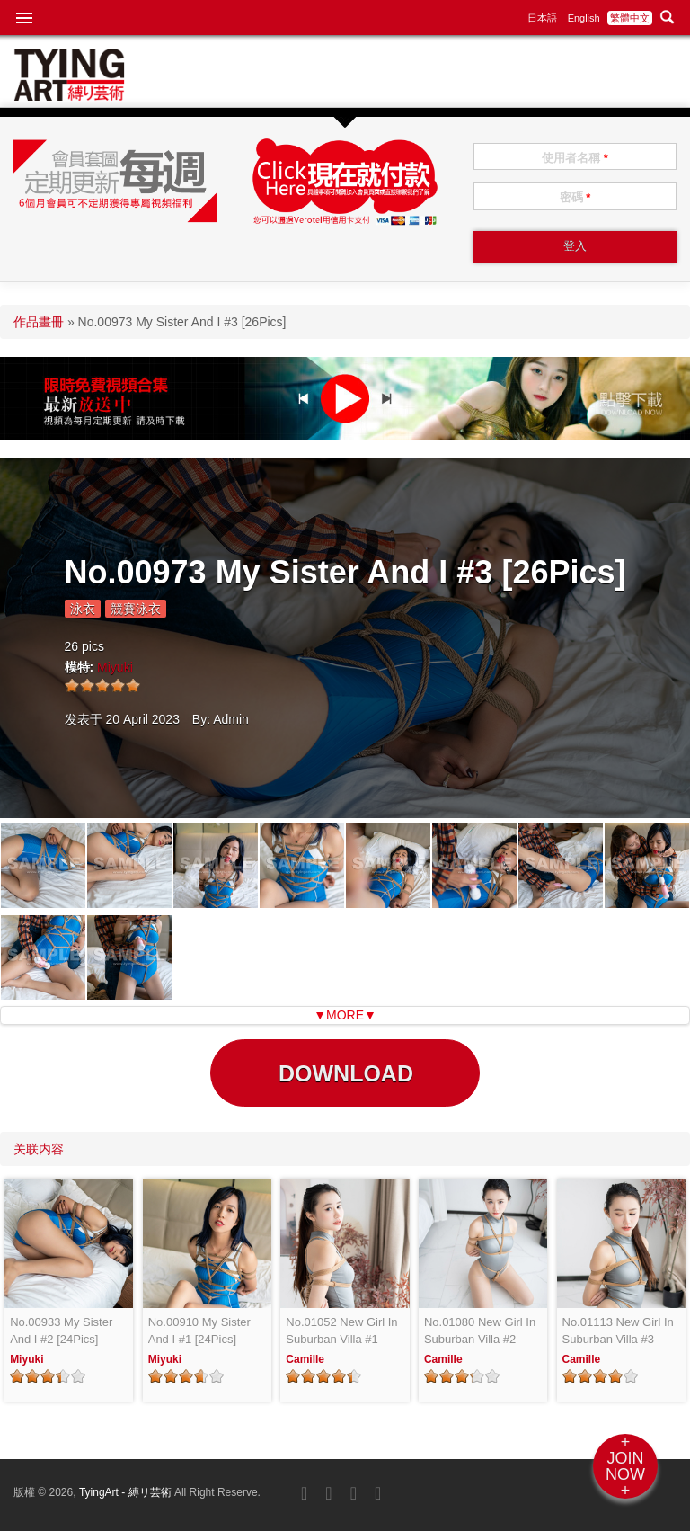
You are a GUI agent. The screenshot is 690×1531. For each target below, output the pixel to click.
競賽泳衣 (136, 608)
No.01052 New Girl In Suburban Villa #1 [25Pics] (341, 1332)
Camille (305, 1359)
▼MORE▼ (345, 1015)
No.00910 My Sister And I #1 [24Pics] (199, 1331)
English (584, 18)
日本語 (542, 18)
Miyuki (115, 667)
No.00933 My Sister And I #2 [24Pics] (61, 1331)
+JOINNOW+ (625, 1466)
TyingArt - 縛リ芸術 (126, 1492)
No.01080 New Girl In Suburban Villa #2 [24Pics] (479, 1332)
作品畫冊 (38, 322)
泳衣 (82, 608)
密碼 (575, 197)
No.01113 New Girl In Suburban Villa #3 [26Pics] (618, 1332)
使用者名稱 (575, 158)
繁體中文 (630, 18)
